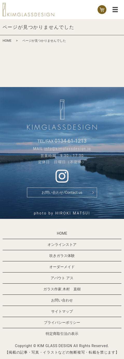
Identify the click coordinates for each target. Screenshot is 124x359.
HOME (7, 40)
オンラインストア (62, 244)
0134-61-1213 (70, 141)
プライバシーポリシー (62, 322)
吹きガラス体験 (62, 256)
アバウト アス (62, 278)
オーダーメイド (62, 267)
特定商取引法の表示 (62, 334)
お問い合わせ (62, 300)
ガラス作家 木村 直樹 (61, 289)
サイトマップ (62, 311)
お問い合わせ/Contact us (62, 192)
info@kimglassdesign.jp (67, 149)
